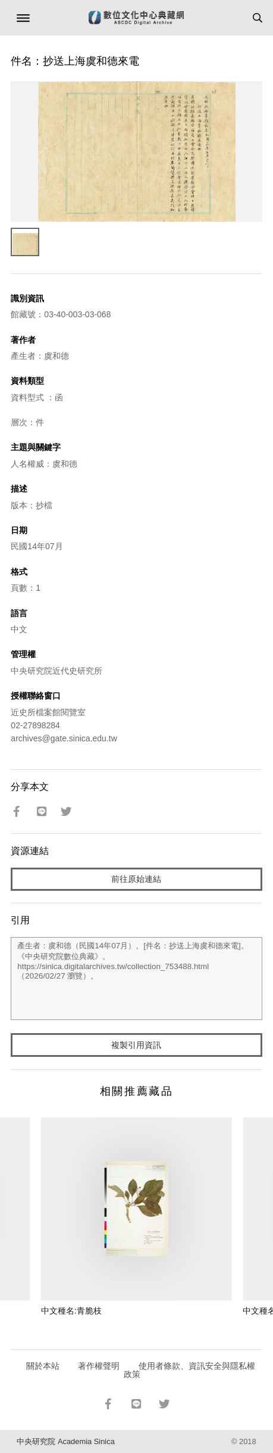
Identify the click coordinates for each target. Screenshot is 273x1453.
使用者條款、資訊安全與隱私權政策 (189, 1370)
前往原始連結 (136, 879)
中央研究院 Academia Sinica (65, 1441)
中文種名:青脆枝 (71, 1310)
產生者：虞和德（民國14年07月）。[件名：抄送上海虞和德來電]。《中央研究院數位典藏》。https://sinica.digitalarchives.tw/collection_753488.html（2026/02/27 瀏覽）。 (136, 978)
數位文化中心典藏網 (136, 18)
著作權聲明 (99, 1366)
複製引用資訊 (136, 1045)
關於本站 (42, 1366)
